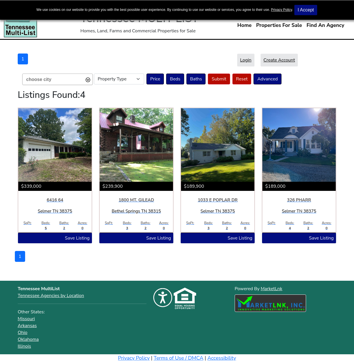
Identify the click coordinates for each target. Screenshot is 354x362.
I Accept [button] (306, 9)
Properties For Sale (279, 25)
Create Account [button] (279, 60)
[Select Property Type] (119, 79)
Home (244, 25)
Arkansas (27, 326)
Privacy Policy (281, 10)
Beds (175, 79)
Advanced (267, 79)
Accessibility (221, 358)
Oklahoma (28, 339)
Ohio (22, 332)
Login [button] (246, 60)
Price (155, 79)
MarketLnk (271, 288)
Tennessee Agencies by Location (51, 295)
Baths (196, 79)
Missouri (26, 319)
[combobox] (57, 79)
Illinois (24, 346)
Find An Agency (325, 25)
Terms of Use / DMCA (178, 358)
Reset (242, 79)
